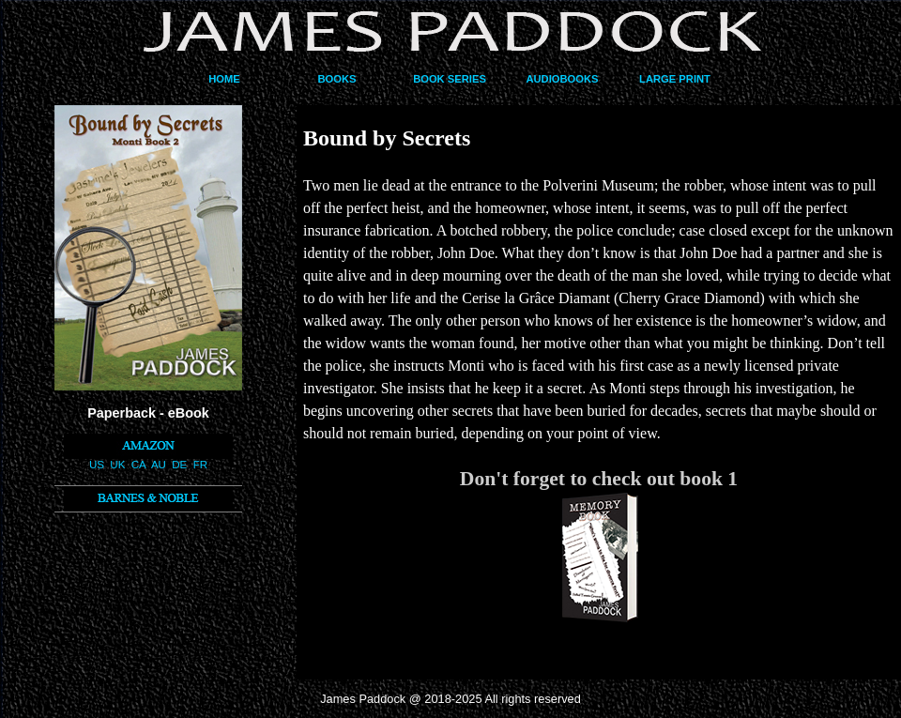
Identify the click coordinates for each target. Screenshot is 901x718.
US (96, 464)
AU (158, 464)
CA (138, 464)
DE (179, 464)
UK (117, 464)
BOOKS (336, 78)
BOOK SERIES (449, 78)
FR (200, 464)
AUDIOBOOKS (562, 78)
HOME (224, 78)
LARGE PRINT (674, 78)
